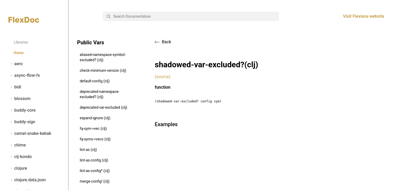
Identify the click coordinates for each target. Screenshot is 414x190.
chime (17, 145)
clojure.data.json (27, 180)
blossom (19, 98)
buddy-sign (21, 122)
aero (15, 63)
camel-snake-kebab (29, 133)
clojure (17, 168)
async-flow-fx (24, 75)
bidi (14, 87)
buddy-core (22, 110)
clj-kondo (20, 156)
